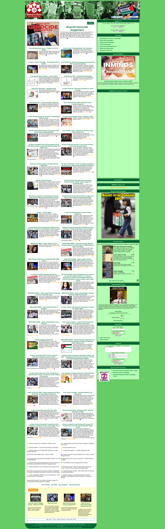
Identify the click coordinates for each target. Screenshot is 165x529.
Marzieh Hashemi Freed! (68, 447)
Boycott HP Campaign (107, 42)
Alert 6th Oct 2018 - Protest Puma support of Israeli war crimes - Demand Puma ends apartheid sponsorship (76, 467)
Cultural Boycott (105, 44)
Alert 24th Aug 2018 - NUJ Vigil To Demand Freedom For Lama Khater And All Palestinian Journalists (42, 481)
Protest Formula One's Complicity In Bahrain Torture (42, 443)
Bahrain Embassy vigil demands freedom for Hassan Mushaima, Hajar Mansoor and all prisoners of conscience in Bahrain (76, 476)
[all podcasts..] (118, 320)
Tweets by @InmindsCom (118, 187)
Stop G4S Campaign (106, 40)
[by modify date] (74, 484)
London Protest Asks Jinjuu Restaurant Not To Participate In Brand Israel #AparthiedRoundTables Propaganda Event (43, 463)
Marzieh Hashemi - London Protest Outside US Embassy (43, 447)
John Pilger (118, 311)
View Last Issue (105, 337)
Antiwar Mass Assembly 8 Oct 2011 (118, 266)
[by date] (54, 484)
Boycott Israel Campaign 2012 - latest (125, 370)
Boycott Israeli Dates (106, 48)
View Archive (104, 339)
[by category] (63, 484)
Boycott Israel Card (106, 50)
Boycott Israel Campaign (121, 372)
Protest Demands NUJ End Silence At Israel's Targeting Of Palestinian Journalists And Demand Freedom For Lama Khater (43, 471)
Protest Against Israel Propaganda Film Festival (74, 462)
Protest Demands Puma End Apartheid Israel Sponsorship (43, 466)
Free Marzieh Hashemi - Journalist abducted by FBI (75, 450)
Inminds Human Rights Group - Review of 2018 (40, 454)
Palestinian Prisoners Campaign (110, 38)
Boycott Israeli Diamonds (108, 46)
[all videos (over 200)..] (116, 280)
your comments (118, 349)
